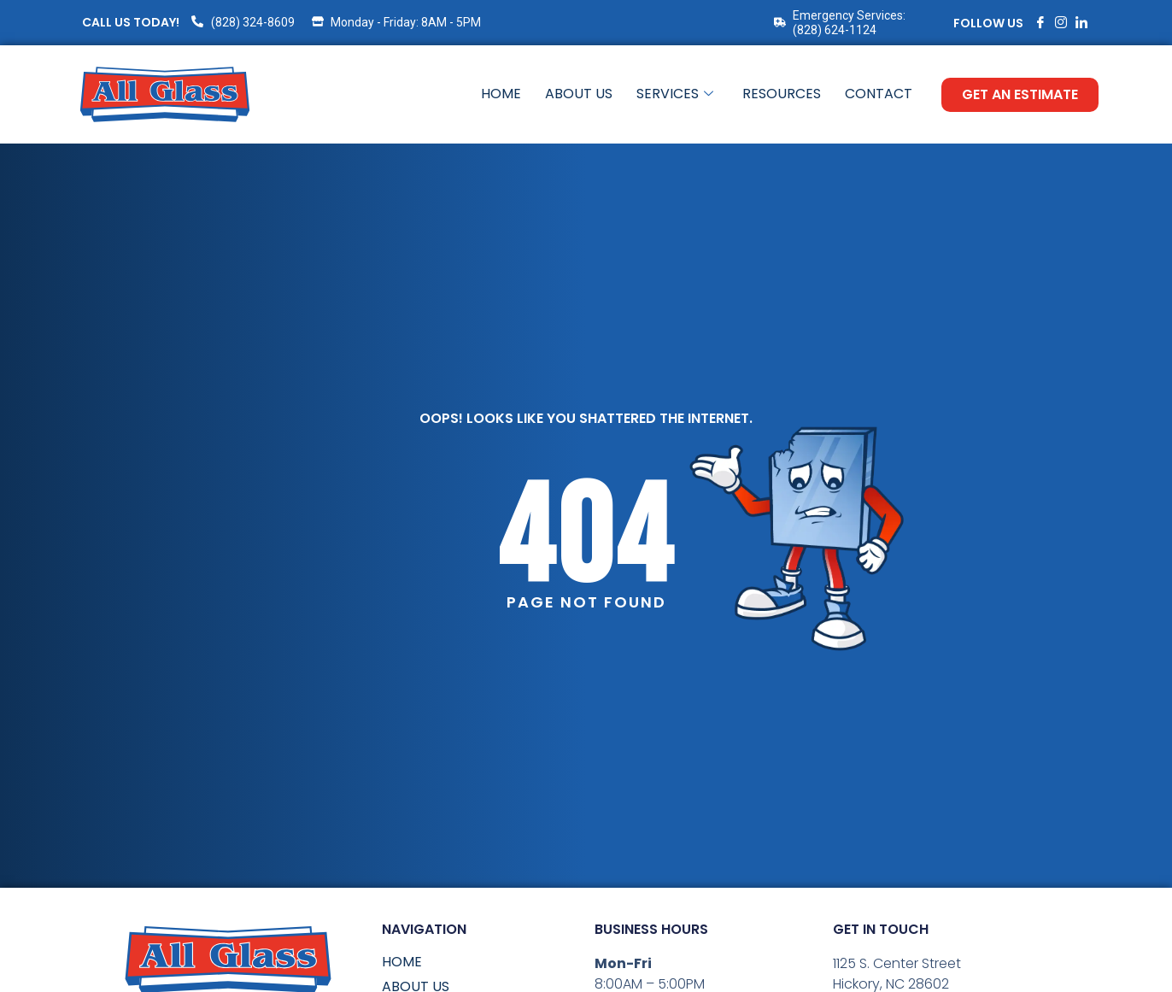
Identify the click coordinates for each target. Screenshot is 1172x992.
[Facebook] (1040, 22)
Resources (781, 94)
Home (501, 94)
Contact (878, 94)
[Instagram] (1060, 22)
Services (674, 94)
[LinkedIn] (1081, 22)
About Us (578, 94)
